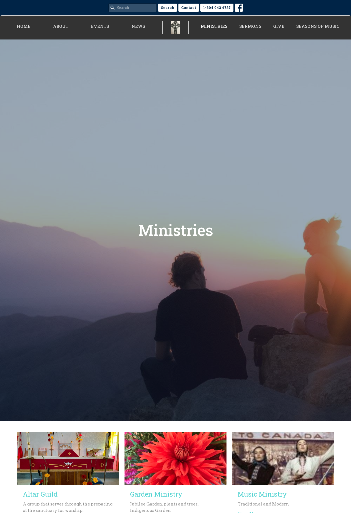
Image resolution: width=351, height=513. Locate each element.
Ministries (214, 26)
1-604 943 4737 (217, 7)
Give (278, 26)
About (60, 26)
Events (100, 26)
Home (24, 26)
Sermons (250, 26)
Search (167, 7)
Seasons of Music (317, 26)
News (138, 26)
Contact (188, 7)
